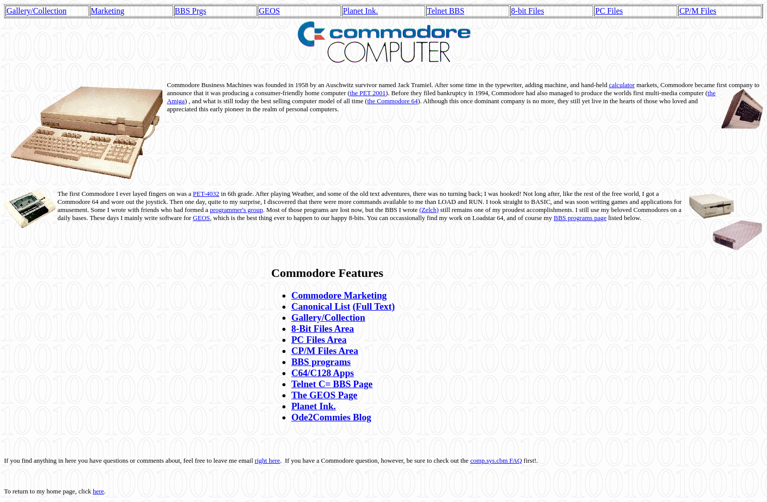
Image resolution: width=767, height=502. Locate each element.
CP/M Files (697, 11)
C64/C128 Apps (322, 373)
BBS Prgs (190, 11)
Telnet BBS (445, 11)
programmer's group (236, 209)
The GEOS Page (324, 395)
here (98, 491)
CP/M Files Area (325, 350)
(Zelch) (428, 209)
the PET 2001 (368, 93)
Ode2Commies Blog (331, 417)
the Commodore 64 (392, 101)
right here (267, 460)
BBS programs (321, 361)
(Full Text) (373, 306)
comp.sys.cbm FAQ (496, 460)
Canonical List (320, 306)
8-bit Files (527, 11)
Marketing (108, 11)
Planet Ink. (360, 11)
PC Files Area (319, 339)
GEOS (269, 11)
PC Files (609, 11)
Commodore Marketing (339, 295)
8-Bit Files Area (322, 328)
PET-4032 (206, 193)
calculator (621, 85)
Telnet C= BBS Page (332, 384)
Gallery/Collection (37, 11)
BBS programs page (580, 218)
